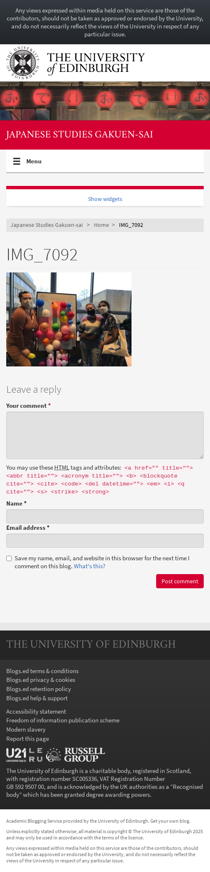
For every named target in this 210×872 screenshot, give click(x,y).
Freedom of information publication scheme (62, 720)
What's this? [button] (89, 566)
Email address (28, 527)
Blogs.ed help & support (37, 698)
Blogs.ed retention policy (38, 689)
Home (101, 225)
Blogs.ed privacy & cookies (40, 680)
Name (16, 503)
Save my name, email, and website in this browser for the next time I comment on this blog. (98, 562)
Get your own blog (169, 821)
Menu (34, 164)
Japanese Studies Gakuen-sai (79, 135)
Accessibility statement (36, 711)
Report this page (27, 738)
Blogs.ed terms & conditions (42, 671)
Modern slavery (26, 729)
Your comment (28, 405)
